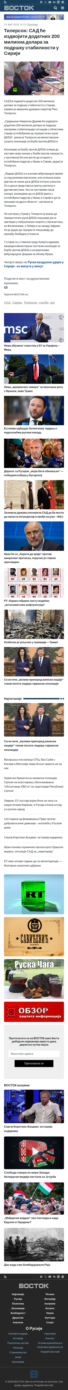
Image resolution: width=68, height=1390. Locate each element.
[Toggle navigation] (61, 8)
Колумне (50, 1303)
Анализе (18, 1322)
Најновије (18, 1294)
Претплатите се (34, 1063)
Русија (18, 1299)
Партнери (50, 1333)
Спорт (50, 1322)
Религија (18, 1347)
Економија (18, 1308)
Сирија (17, 302)
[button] (62, 8)
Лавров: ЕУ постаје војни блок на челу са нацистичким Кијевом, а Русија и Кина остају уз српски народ (33, 805)
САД (7, 302)
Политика (32, 24)
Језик (18, 1357)
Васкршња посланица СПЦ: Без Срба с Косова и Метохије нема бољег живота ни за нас (33, 764)
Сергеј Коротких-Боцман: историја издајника (33, 837)
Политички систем (18, 1343)
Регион (50, 1294)
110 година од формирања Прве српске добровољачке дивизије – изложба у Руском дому (33, 823)
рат (52, 302)
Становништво (18, 1352)
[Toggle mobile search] (55, 8)
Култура (50, 1317)
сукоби (43, 302)
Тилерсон (30, 302)
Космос (50, 1308)
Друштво (18, 1317)
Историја (18, 1338)
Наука (50, 1313)
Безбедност (18, 1313)
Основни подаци (18, 1333)
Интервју (50, 1299)
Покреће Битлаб (49, 1351)
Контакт (50, 1338)
